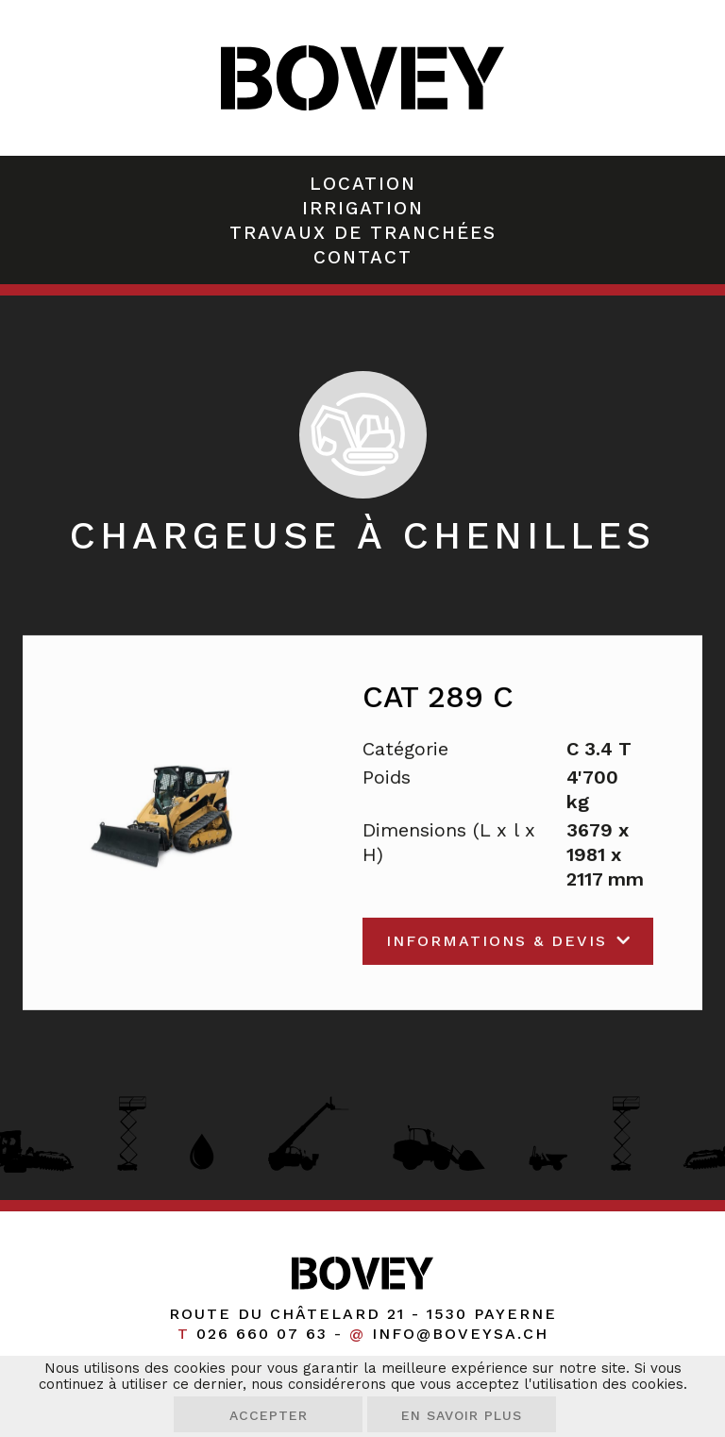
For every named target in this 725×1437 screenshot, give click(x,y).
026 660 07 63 (262, 1334)
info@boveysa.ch (460, 1334)
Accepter (268, 1415)
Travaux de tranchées (363, 233)
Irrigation (363, 208)
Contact (363, 257)
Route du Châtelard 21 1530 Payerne (363, 1314)
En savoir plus (461, 1415)
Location (363, 183)
